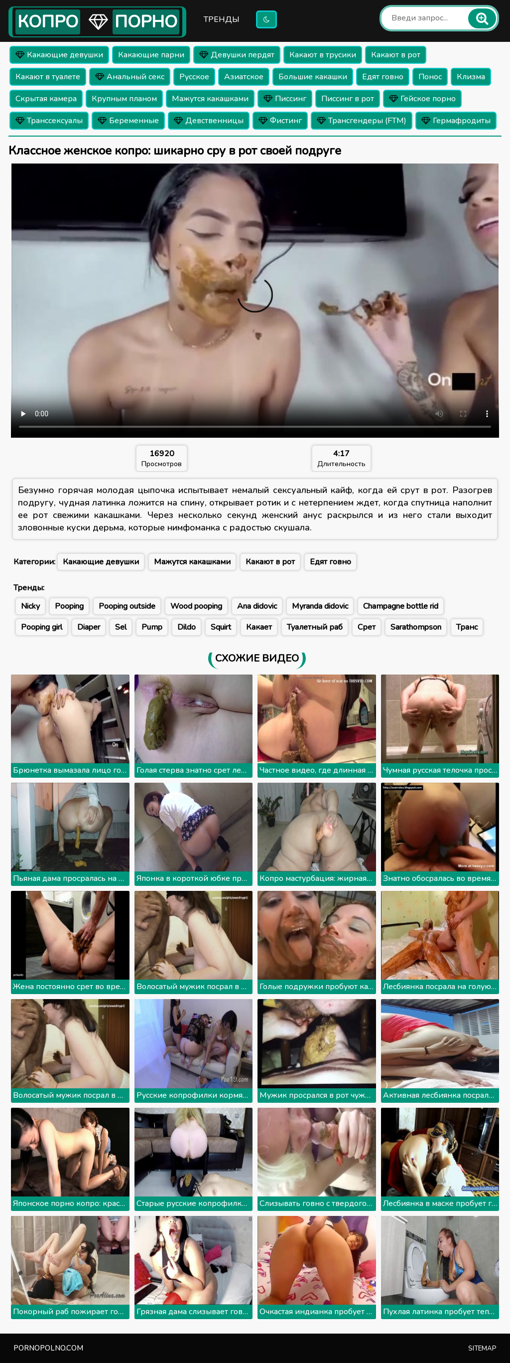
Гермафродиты (456, 120)
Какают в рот (395, 54)
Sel (121, 627)
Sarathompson (415, 627)
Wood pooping (196, 606)
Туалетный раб (315, 627)
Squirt (221, 627)
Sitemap (482, 1348)
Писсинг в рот (347, 98)
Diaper (88, 627)
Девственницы (209, 120)
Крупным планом (124, 98)
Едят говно (382, 76)
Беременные (128, 120)
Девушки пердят (236, 54)
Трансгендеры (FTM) (361, 120)
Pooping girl (41, 627)
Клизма (471, 76)
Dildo (186, 627)
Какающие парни (151, 54)
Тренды (222, 19)
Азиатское (243, 76)
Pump (151, 627)
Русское (194, 76)
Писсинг (284, 98)
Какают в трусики (322, 54)
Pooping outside (127, 606)
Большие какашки (312, 76)
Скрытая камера (46, 98)
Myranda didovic (320, 606)
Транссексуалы (49, 120)
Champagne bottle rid (400, 606)
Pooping (69, 606)
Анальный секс (129, 76)
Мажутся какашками (210, 98)
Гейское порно (422, 98)
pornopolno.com (48, 1348)
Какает (259, 627)
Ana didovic (257, 606)
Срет (367, 627)
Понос (430, 76)
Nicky (30, 606)
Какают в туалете (47, 76)
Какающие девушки (59, 54)
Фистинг (280, 120)
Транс (467, 627)
